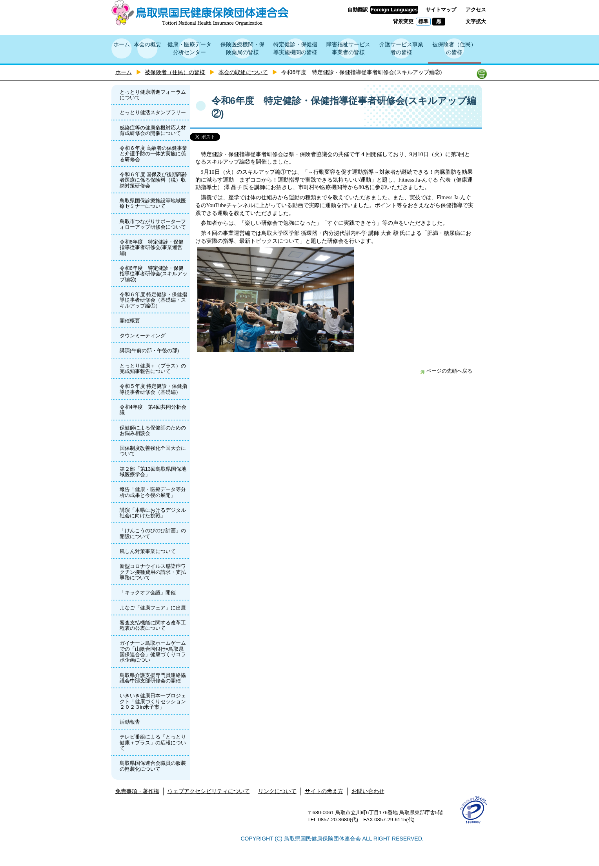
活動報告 (130, 722)
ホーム (121, 44)
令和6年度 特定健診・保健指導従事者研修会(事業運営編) (152, 247)
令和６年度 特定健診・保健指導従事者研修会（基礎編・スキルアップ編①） (154, 300)
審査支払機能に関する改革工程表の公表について (153, 625)
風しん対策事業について (148, 551)
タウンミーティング (143, 335)
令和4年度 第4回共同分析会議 (153, 409)
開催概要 (130, 321)
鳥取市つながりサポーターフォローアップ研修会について (153, 224)
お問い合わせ (367, 791)
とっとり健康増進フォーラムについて (153, 94)
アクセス (476, 10)
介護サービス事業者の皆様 (401, 48)
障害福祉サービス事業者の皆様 (348, 48)
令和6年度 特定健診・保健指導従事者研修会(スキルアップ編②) (154, 273)
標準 (423, 21)
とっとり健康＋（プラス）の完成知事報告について (153, 368)
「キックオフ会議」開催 (148, 592)
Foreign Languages (394, 10)
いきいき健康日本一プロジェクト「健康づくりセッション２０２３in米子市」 (153, 701)
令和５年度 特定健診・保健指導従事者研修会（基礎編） (154, 389)
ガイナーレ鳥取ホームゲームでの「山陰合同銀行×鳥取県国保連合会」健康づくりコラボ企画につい (153, 651)
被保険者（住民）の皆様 (454, 48)
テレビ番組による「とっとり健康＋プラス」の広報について (153, 742)
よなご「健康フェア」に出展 (153, 608)
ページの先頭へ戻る (446, 371)
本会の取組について (243, 72)
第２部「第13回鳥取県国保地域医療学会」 (153, 471)
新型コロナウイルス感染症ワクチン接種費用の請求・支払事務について (153, 571)
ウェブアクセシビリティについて (209, 791)
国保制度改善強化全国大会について (153, 451)
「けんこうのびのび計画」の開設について (153, 533)
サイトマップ (441, 10)
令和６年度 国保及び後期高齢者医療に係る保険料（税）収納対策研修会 (154, 180)
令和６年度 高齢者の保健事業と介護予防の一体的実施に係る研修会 (154, 153)
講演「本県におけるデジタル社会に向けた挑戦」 (153, 513)
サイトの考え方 (324, 791)
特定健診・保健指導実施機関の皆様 (295, 48)
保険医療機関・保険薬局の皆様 (242, 48)
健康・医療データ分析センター (189, 48)
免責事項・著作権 (137, 791)
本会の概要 (147, 44)
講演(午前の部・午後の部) (149, 350)
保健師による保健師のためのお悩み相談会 (153, 430)
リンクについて (277, 791)
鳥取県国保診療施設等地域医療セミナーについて (153, 203)
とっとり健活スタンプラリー (153, 112)
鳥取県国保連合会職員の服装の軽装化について (153, 765)
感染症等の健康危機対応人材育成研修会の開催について (153, 130)
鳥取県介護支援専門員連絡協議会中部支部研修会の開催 (153, 678)
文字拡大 (476, 21)
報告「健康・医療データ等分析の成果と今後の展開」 (153, 492)
